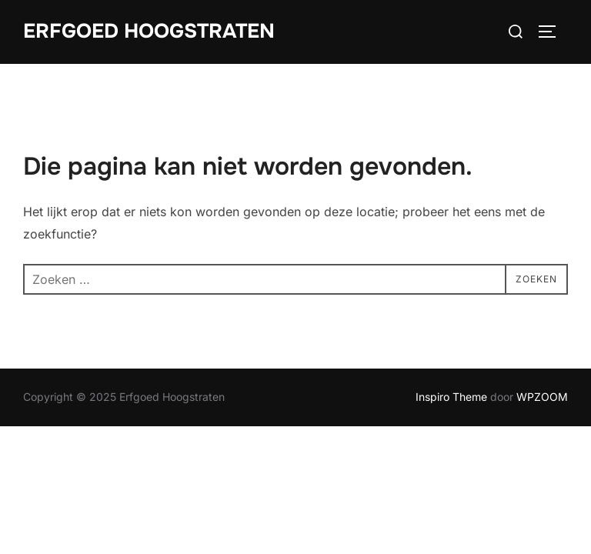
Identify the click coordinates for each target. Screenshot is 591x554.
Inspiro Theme (451, 396)
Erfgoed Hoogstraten (149, 31)
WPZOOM (542, 396)
